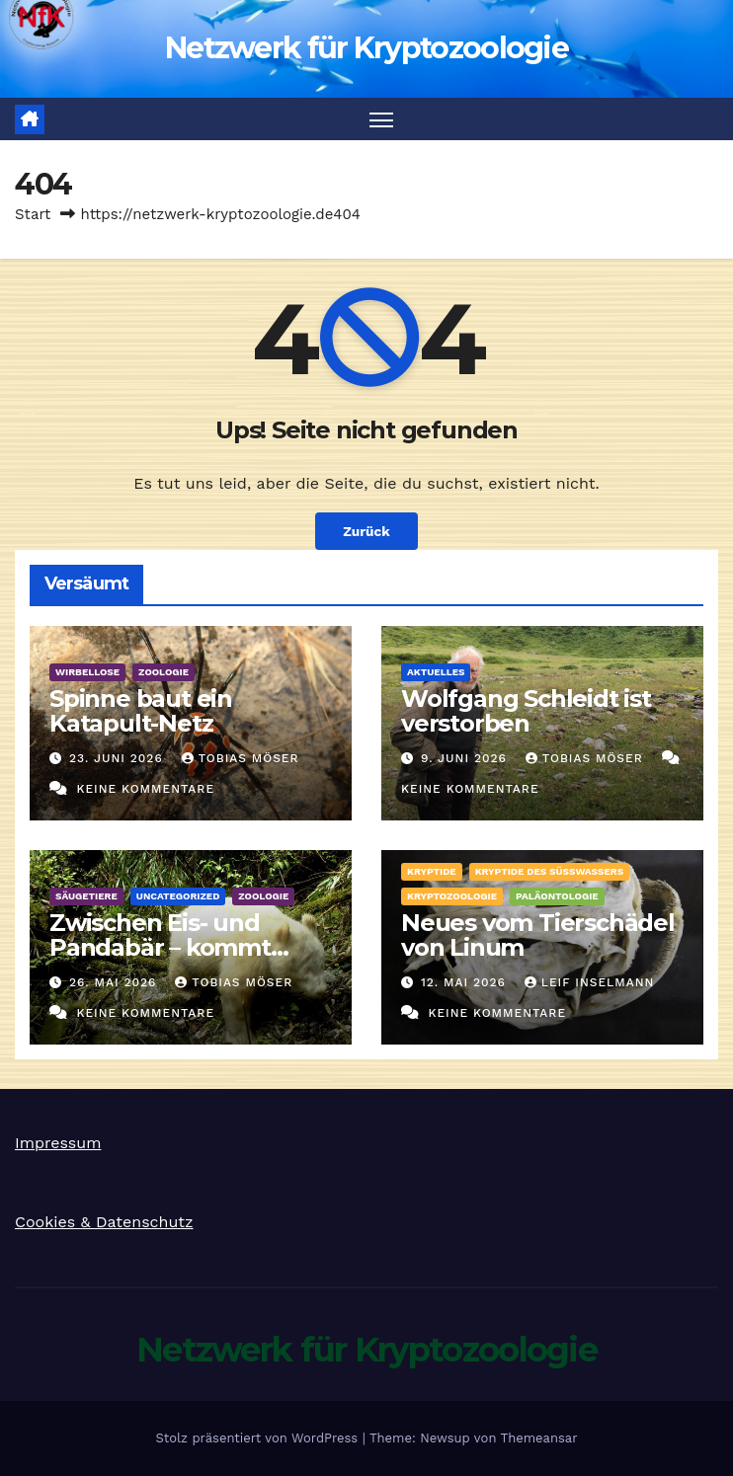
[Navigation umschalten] (381, 119)
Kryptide (431, 871)
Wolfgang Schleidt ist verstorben (526, 711)
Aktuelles (435, 671)
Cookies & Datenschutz (104, 1221)
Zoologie (163, 671)
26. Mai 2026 (115, 982)
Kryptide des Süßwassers (549, 871)
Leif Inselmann (590, 982)
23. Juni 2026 (118, 758)
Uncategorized (178, 896)
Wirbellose (87, 671)
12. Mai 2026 (466, 982)
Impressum (58, 1142)
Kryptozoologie (452, 896)
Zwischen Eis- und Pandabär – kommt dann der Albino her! (168, 947)
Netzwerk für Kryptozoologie (366, 48)
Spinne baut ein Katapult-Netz (140, 711)
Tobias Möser (240, 758)
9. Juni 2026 (466, 758)
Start (32, 214)
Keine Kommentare (145, 789)
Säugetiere (86, 896)
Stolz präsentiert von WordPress (258, 1438)
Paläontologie (557, 896)
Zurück (366, 531)
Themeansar (539, 1438)
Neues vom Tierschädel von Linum (538, 935)
